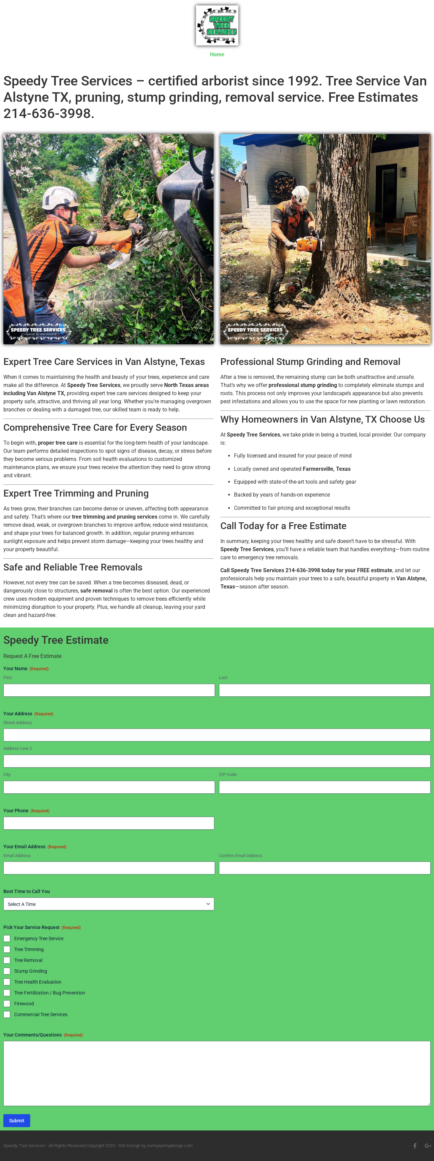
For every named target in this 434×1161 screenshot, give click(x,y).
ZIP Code (228, 774)
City (7, 774)
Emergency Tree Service (38, 938)
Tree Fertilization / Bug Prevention (49, 992)
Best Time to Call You (26, 891)
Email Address (17, 855)
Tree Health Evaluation (37, 982)
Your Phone (26, 811)
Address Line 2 (17, 748)
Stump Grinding (30, 971)
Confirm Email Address (240, 855)
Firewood (24, 1003)
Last (223, 677)
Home (217, 54)
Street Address (17, 722)
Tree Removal (28, 960)
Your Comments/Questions (43, 1035)
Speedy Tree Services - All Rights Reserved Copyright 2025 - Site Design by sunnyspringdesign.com (98, 1145)
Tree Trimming (29, 949)
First (7, 677)
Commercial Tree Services (40, 1014)
